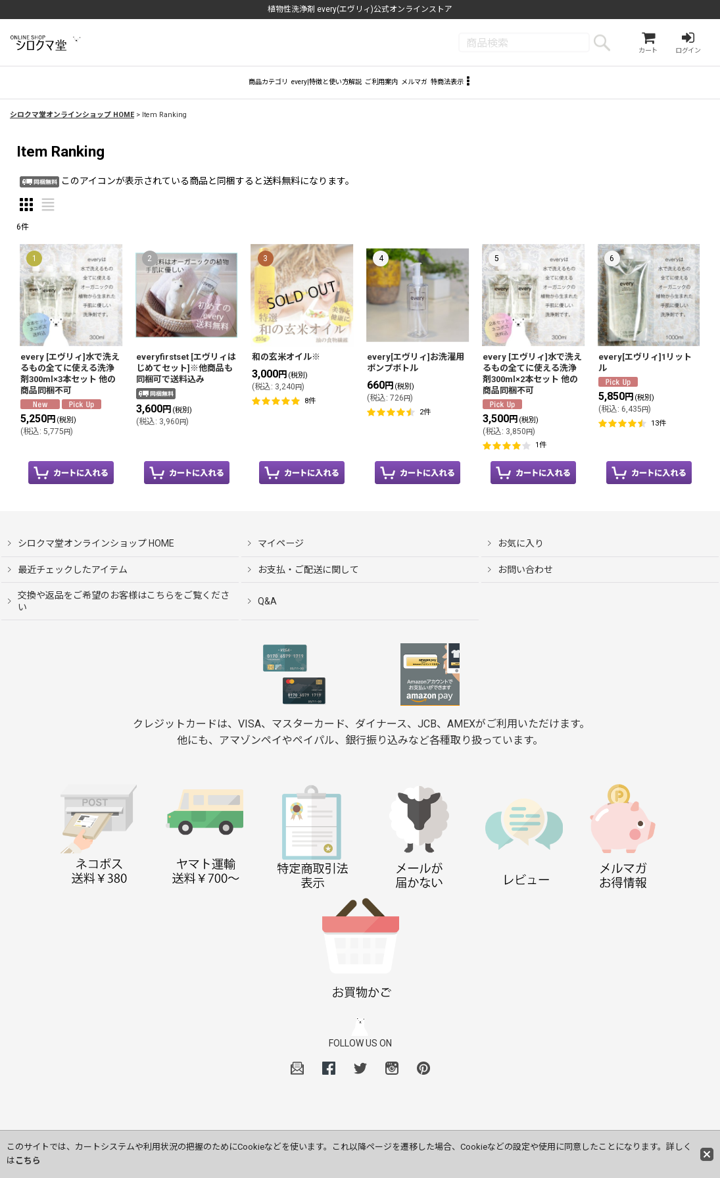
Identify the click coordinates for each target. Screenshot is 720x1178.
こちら (28, 1161)
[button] (551, 89)
